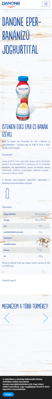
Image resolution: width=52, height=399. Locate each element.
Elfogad (8, 394)
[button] (9, 318)
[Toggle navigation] (46, 4)
